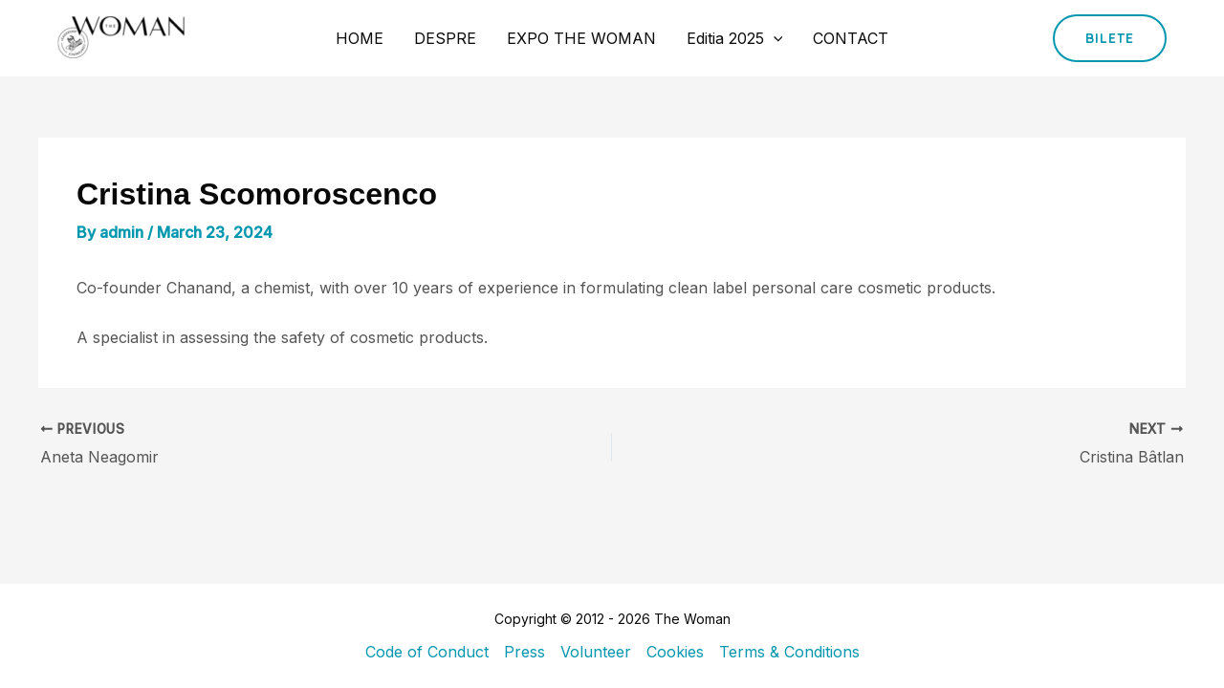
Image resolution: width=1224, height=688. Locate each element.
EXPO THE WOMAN (581, 38)
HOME (359, 38)
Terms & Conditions (789, 651)
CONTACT (850, 38)
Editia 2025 (735, 38)
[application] (773, 38)
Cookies (675, 651)
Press (524, 651)
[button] (1110, 38)
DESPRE (445, 38)
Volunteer (595, 651)
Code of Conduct (427, 651)
